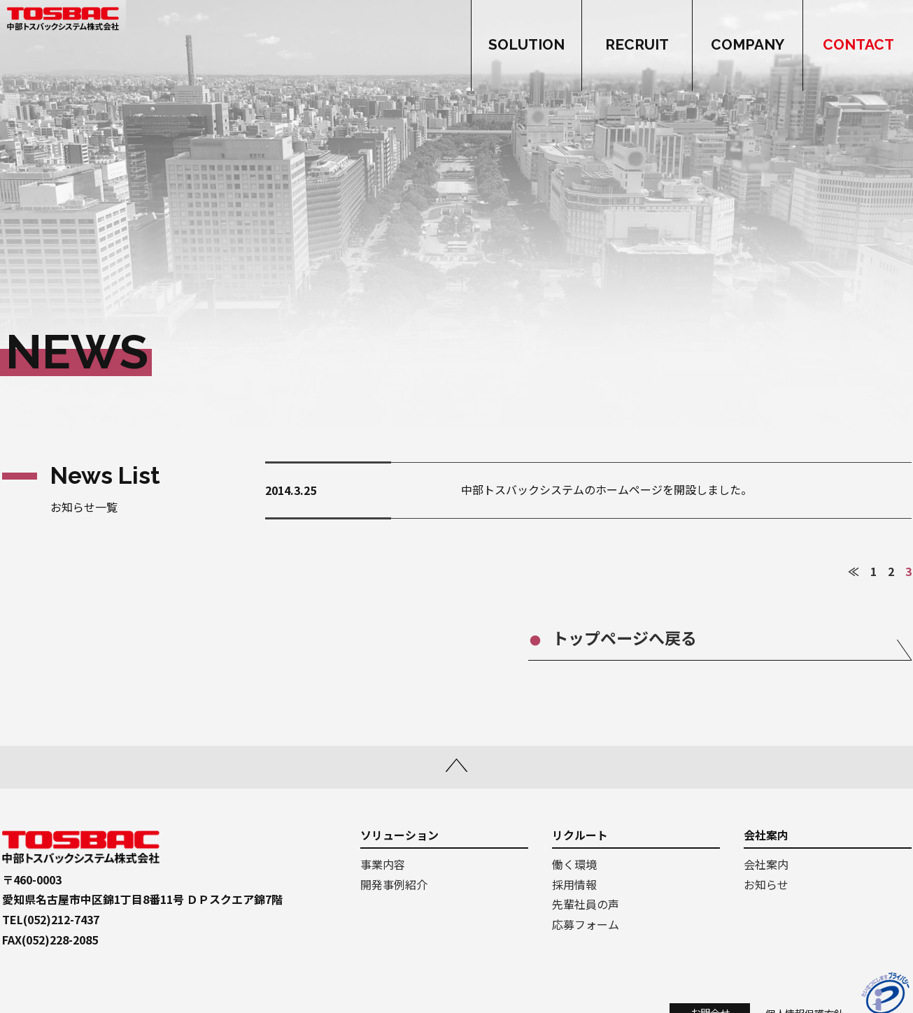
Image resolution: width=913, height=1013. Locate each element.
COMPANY (747, 45)
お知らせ (766, 884)
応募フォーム (585, 924)
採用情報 (574, 884)
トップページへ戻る (656, 637)
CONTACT (858, 45)
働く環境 (574, 864)
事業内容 (382, 864)
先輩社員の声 (585, 904)
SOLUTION (526, 45)
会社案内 (766, 864)
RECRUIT (637, 45)
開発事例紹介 (393, 884)
